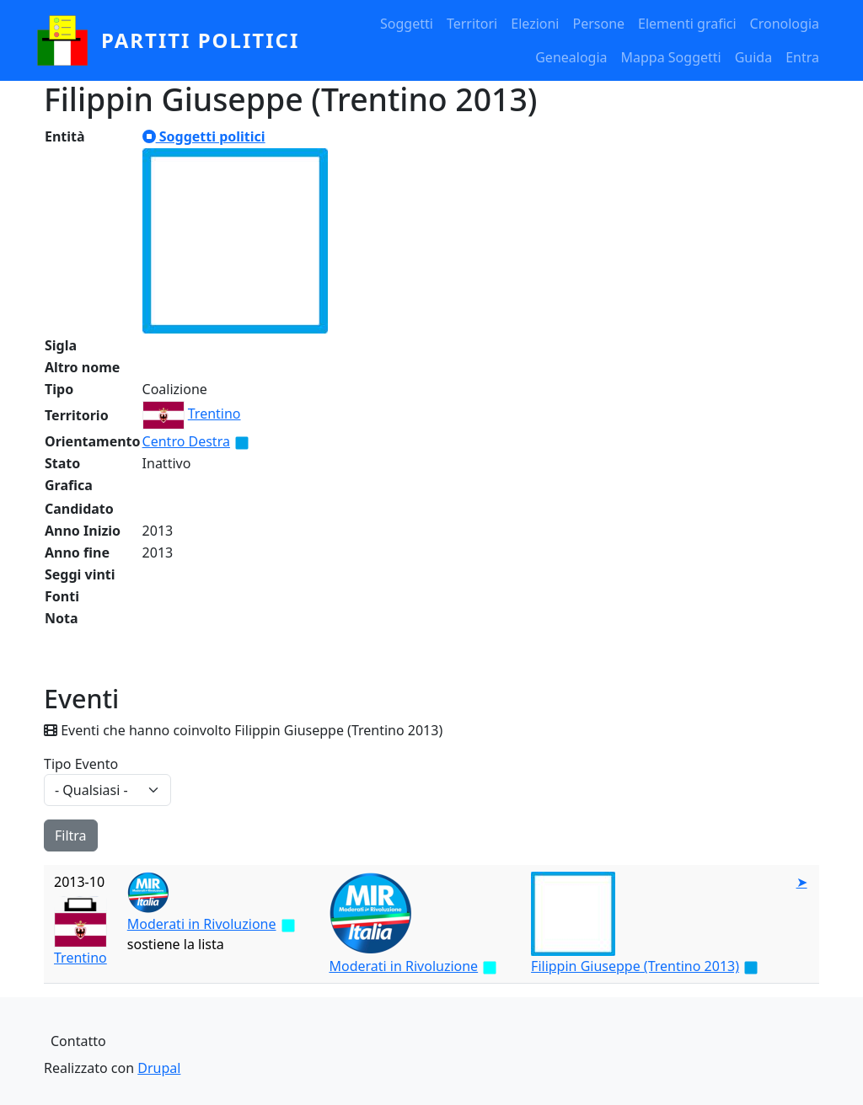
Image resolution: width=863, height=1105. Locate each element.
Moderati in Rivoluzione (201, 924)
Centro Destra (186, 441)
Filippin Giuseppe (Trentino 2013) (635, 966)
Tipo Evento (81, 764)
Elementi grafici (687, 23)
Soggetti (406, 23)
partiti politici (200, 40)
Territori (472, 23)
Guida (753, 57)
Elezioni (535, 23)
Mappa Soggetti (671, 57)
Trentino (214, 413)
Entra (802, 57)
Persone (598, 23)
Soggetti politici (203, 136)
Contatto (78, 1041)
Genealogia (571, 57)
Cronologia (784, 23)
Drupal (158, 1068)
